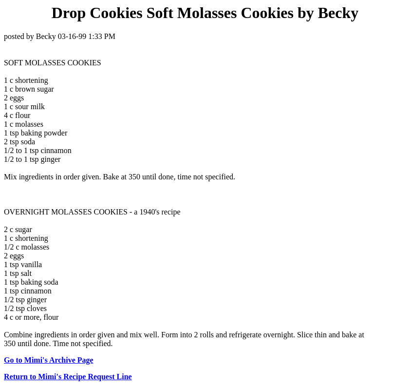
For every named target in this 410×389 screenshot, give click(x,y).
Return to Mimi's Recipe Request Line (68, 376)
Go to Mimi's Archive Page (48, 360)
